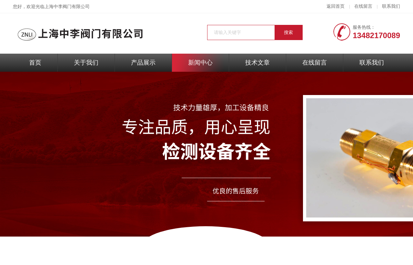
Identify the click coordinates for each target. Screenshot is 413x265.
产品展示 (143, 62)
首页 (35, 62)
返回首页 (336, 6)
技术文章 (257, 62)
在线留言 (363, 6)
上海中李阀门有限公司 (67, 6)
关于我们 (86, 62)
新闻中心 (200, 62)
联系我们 (391, 6)
